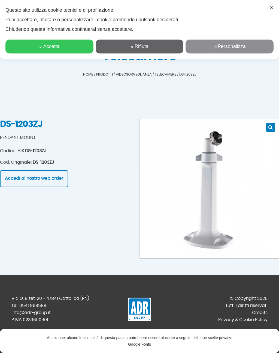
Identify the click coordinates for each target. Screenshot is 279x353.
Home (88, 74)
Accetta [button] (49, 46)
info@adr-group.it (31, 312)
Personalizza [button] (230, 46)
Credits (260, 312)
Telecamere (165, 74)
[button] (270, 127)
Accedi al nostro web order (34, 178)
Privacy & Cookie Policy (243, 320)
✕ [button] (271, 8)
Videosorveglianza (134, 74)
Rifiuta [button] (139, 46)
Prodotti (104, 74)
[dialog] (139, 29)
